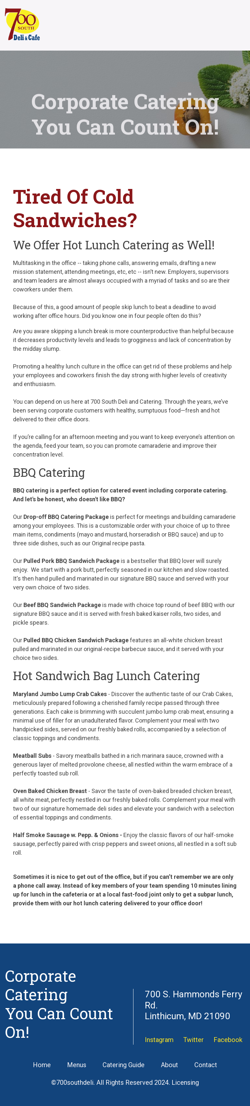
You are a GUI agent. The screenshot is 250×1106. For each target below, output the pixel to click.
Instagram (159, 1040)
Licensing (185, 1082)
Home (42, 1065)
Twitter (193, 1040)
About (169, 1065)
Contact (205, 1065)
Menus (76, 1065)
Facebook (228, 1040)
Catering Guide (124, 1065)
